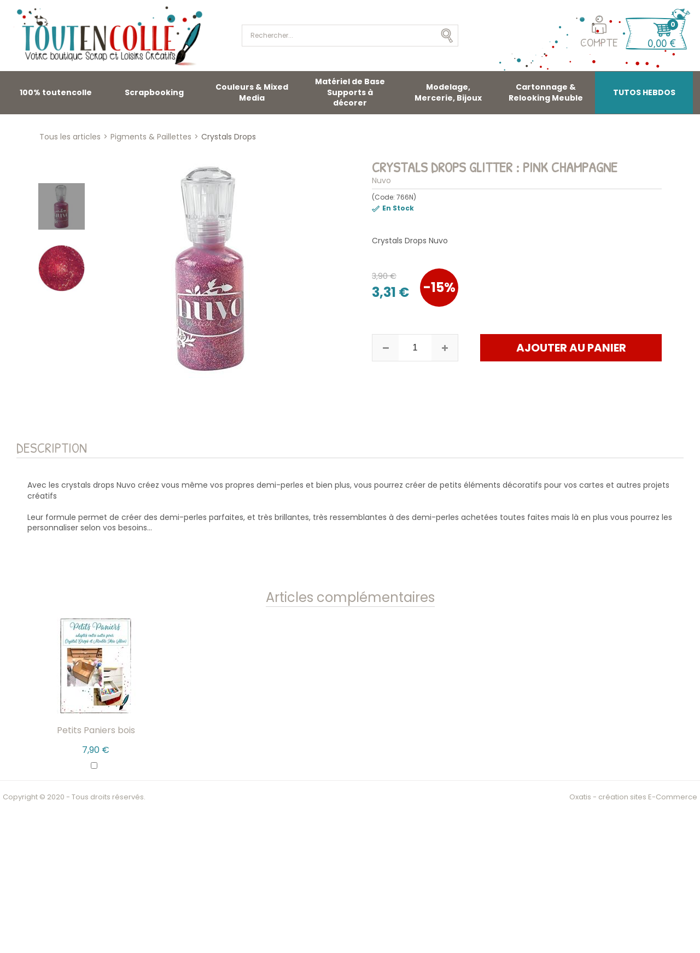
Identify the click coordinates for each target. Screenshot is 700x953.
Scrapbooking (154, 92)
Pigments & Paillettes (150, 136)
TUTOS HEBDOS (644, 92)
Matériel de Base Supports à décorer (350, 92)
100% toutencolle (56, 92)
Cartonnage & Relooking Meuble (546, 92)
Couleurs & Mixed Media (251, 92)
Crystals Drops (228, 136)
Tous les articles (70, 136)
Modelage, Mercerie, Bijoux (448, 92)
